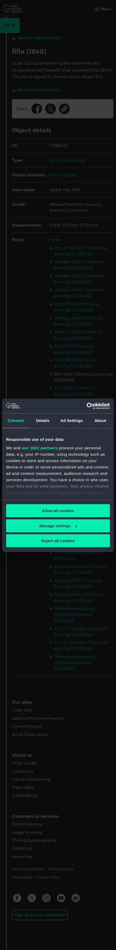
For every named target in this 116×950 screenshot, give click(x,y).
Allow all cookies (58, 510)
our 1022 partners (39, 448)
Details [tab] (42, 420)
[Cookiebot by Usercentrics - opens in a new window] (86, 406)
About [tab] (100, 420)
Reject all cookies (58, 540)
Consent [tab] (16, 420)
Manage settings (58, 526)
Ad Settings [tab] (71, 420)
